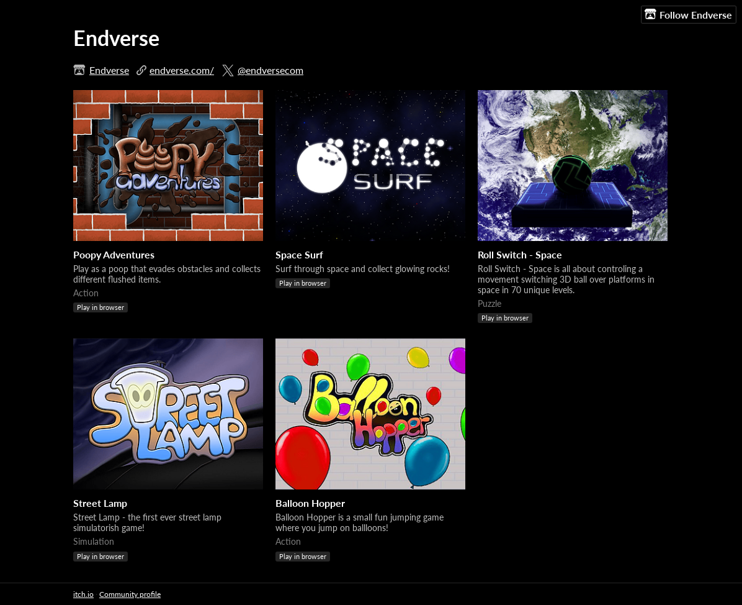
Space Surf (299, 254)
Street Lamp (100, 503)
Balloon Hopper (310, 503)
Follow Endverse (688, 14)
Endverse (109, 70)
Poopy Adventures (113, 254)
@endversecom (270, 70)
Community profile (130, 594)
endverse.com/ (182, 70)
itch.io (83, 594)
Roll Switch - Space (520, 254)
